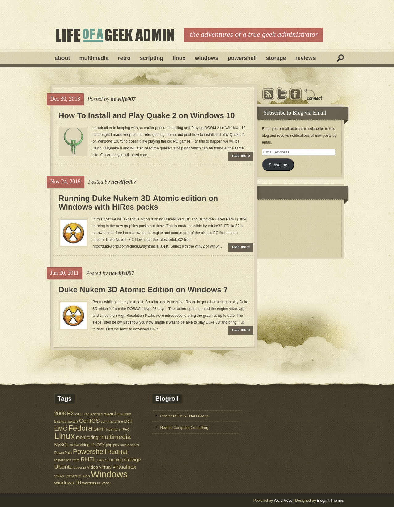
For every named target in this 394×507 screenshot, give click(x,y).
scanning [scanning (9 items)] (114, 459)
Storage (276, 58)
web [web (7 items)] (86, 476)
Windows (206, 58)
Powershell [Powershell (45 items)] (89, 451)
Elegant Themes (330, 500)
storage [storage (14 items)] (132, 459)
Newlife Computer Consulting (184, 427)
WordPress (283, 500)
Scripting (151, 58)
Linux (179, 58)
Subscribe (278, 164)
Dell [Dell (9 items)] (128, 421)
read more (241, 155)
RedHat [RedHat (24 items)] (117, 452)
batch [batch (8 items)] (73, 421)
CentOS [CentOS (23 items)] (89, 420)
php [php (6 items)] (109, 445)
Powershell (242, 58)
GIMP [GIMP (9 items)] (98, 429)
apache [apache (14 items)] (112, 413)
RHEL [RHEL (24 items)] (88, 459)
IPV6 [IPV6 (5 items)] (125, 429)
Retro (124, 58)
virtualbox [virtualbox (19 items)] (124, 467)
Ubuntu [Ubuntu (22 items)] (63, 466)
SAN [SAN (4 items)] (100, 460)
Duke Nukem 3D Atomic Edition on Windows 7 (143, 289)
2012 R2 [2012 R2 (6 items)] (82, 414)
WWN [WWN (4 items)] (106, 483)
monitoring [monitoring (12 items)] (87, 437)
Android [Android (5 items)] (96, 414)
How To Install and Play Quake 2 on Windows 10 (147, 115)
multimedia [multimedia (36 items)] (115, 436)
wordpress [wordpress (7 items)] (91, 483)
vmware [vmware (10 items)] (74, 475)
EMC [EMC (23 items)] (60, 428)
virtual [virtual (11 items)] (105, 467)
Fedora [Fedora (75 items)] (80, 428)
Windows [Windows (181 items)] (109, 474)
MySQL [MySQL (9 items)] (61, 444)
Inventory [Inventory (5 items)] (113, 429)
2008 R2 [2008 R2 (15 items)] (64, 414)
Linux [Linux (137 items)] (64, 436)
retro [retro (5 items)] (76, 460)
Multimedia (94, 58)
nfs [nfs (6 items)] (93, 445)
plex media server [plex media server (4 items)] (126, 445)
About (62, 58)
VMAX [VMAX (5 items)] (59, 476)
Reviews (305, 58)
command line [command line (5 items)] (112, 421)
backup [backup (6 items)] (60, 421)
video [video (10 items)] (92, 467)
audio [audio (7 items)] (126, 414)
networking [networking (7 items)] (79, 444)
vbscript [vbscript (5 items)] (80, 467)
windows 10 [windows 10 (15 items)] (67, 483)
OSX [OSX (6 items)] (101, 445)
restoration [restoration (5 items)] (62, 460)
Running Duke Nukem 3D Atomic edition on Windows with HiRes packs (138, 202)
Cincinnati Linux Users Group (184, 416)
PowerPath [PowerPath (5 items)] (63, 452)
